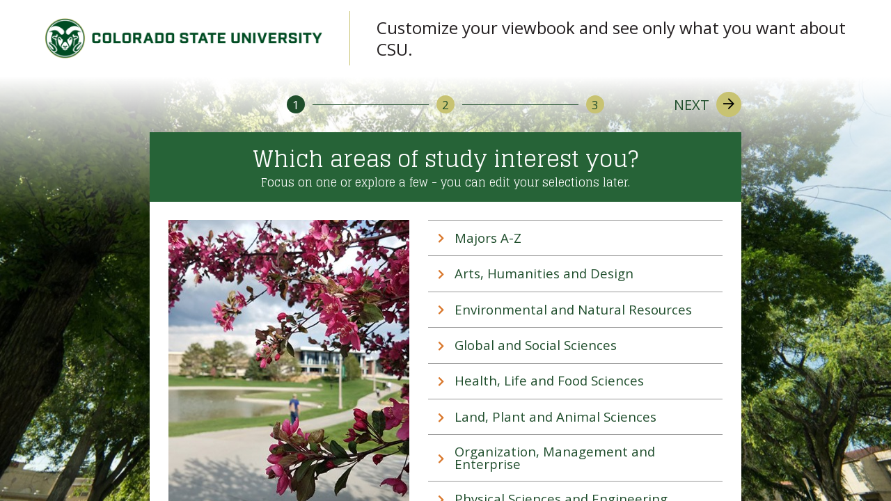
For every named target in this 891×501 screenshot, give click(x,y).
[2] (445, 104)
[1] (296, 104)
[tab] (575, 238)
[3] (595, 104)
